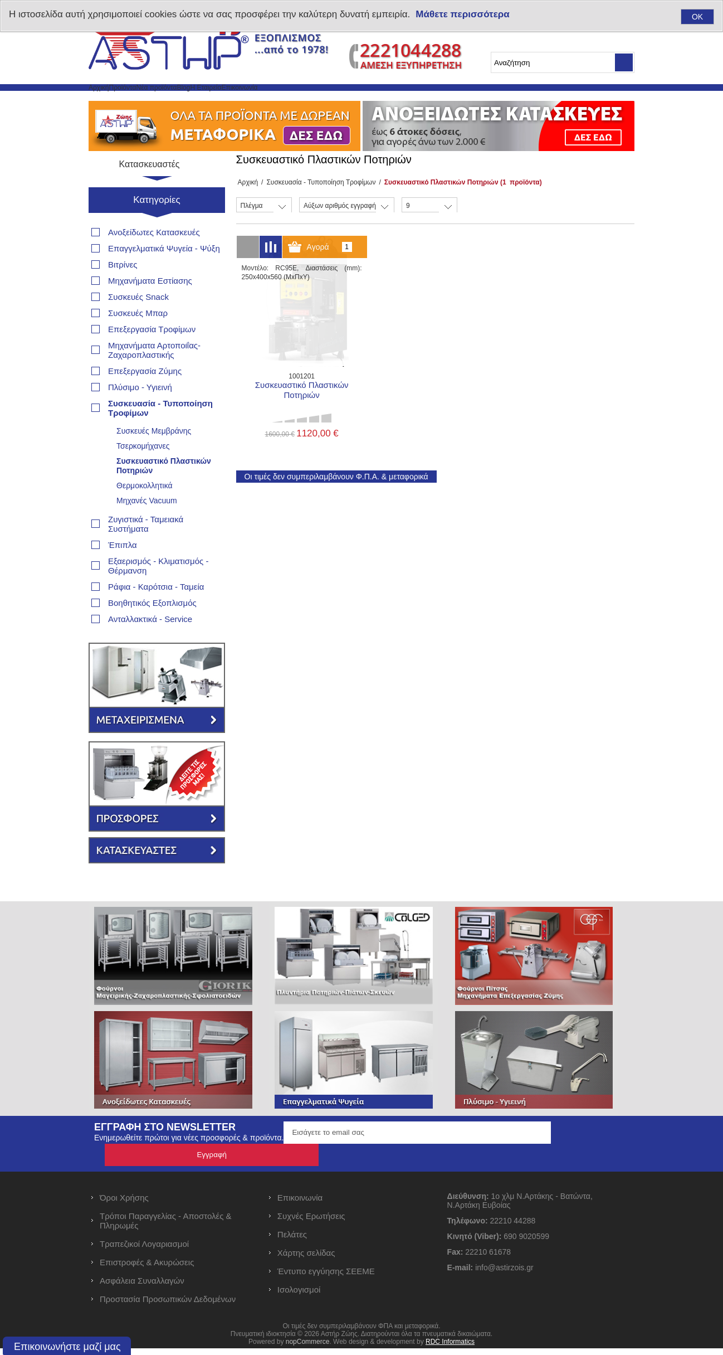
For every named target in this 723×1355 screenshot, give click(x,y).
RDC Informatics (450, 1348)
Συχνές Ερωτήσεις (311, 1222)
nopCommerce (308, 1348)
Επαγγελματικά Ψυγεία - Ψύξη (164, 277)
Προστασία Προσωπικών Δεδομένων (168, 1305)
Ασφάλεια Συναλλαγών (142, 1287)
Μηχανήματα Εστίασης (150, 309)
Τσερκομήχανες (142, 474)
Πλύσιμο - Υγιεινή (140, 416)
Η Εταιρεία (320, 100)
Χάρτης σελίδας (306, 1259)
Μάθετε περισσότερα (462, 14)
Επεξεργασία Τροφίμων (152, 358)
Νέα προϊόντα (221, 100)
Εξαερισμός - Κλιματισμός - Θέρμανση (158, 594)
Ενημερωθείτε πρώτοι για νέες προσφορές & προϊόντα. (189, 1166)
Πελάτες (292, 1241)
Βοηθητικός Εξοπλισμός (152, 632)
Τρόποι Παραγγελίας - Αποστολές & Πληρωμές (166, 1227)
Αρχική (110, 100)
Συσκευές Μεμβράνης (153, 459)
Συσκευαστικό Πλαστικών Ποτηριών (163, 494)
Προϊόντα (159, 100)
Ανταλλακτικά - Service (150, 648)
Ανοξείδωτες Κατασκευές (154, 261)
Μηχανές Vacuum (146, 529)
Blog (273, 100)
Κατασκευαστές (157, 192)
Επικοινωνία (382, 100)
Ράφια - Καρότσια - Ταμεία (156, 615)
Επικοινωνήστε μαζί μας (67, 1346)
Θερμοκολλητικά (144, 514)
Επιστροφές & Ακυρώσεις (147, 1269)
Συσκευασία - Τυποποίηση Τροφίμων (317, 209)
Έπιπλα (122, 574)
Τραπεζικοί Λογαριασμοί (144, 1250)
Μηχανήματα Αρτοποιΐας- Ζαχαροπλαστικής (154, 379)
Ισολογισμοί (299, 1296)
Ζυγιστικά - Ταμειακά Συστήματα (145, 552)
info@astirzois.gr (504, 1274)
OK (697, 16)
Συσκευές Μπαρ (138, 342)
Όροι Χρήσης (124, 1204)
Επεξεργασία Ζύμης (145, 400)
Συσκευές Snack (138, 326)
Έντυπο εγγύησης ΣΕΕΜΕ (326, 1278)
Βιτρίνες (123, 293)
